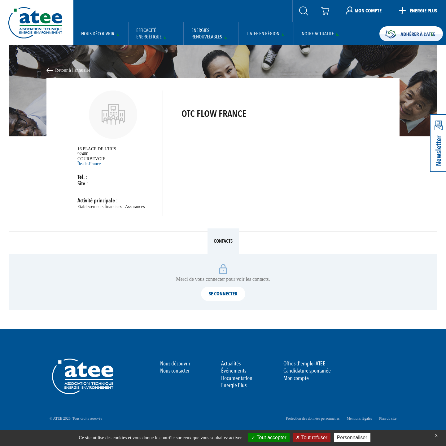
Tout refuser (311, 437)
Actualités (231, 364)
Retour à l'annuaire (72, 70)
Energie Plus (234, 385)
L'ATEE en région (263, 34)
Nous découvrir (97, 34)
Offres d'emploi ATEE (304, 364)
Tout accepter (268, 437)
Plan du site (387, 418)
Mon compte (296, 378)
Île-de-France (89, 163)
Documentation (236, 378)
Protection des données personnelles (313, 418)
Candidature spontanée (307, 371)
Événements (233, 371)
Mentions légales (359, 418)
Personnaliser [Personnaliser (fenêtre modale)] (352, 437)
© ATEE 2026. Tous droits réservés (76, 418)
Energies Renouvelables (206, 33)
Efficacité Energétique (149, 33)
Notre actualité (318, 34)
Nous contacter (175, 371)
